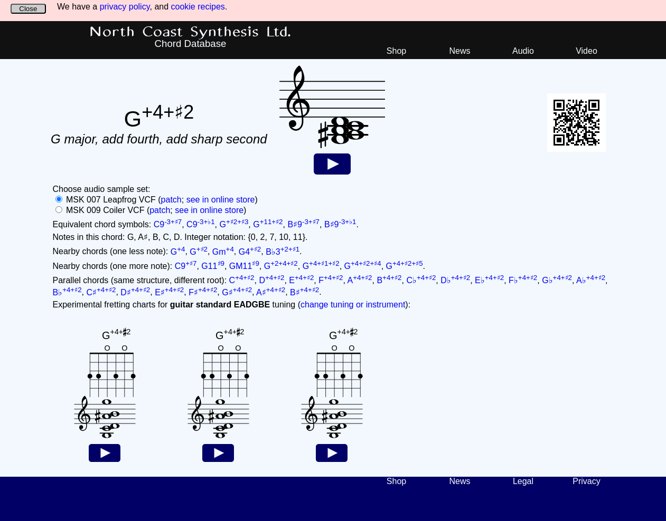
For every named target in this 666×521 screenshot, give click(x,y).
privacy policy (125, 6)
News (459, 50)
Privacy (586, 481)
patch (171, 199)
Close (28, 9)
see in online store (220, 199)
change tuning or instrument (353, 304)
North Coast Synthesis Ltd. (190, 32)
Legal (523, 481)
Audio (523, 50)
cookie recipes (198, 6)
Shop (396, 50)
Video (586, 50)
